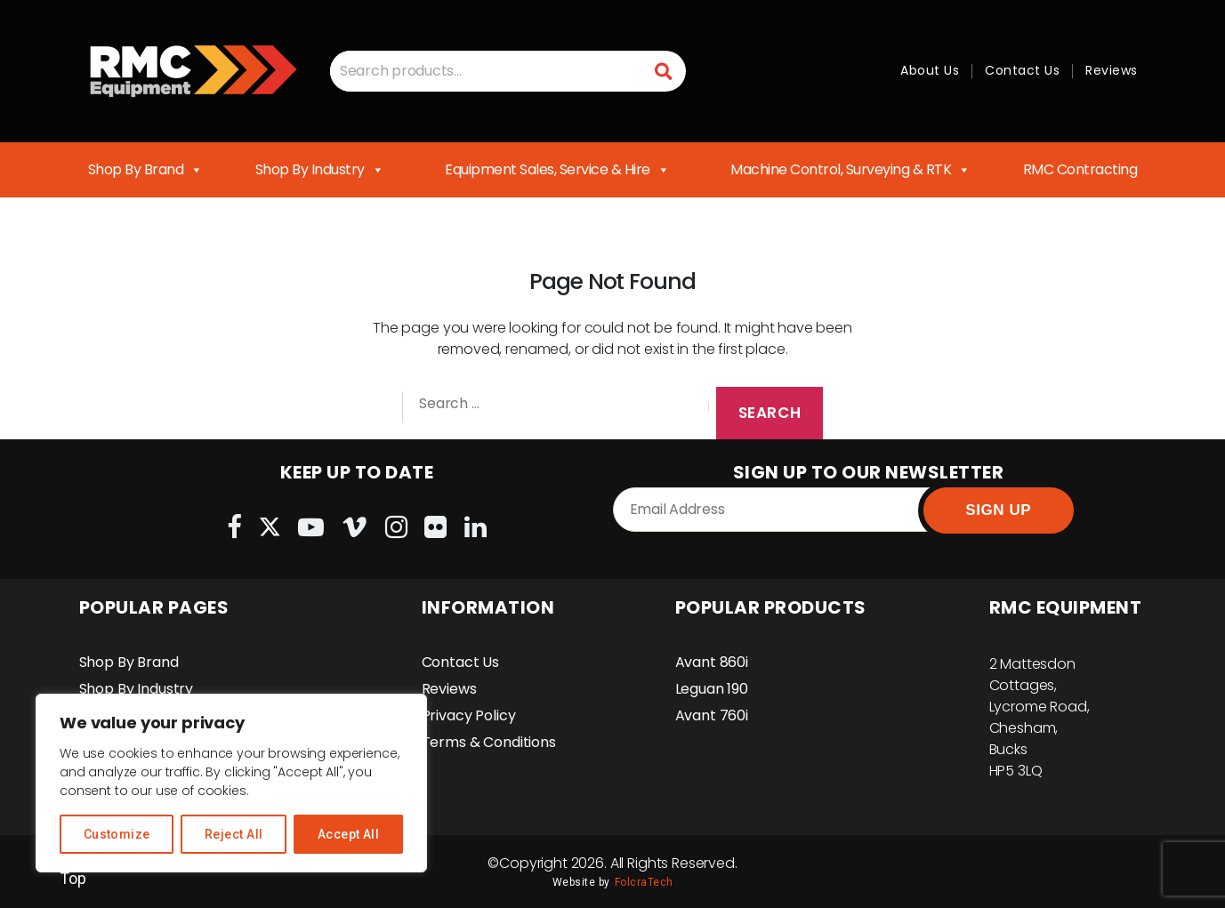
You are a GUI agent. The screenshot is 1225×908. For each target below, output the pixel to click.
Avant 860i (712, 662)
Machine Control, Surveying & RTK (850, 169)
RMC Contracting (1080, 169)
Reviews (1111, 70)
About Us (929, 70)
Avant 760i (712, 715)
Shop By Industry (319, 169)
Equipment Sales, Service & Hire (557, 169)
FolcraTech (644, 882)
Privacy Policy (469, 715)
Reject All (234, 834)
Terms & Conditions (489, 742)
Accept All (349, 834)
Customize (117, 834)
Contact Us (1022, 70)
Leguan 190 (712, 689)
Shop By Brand (145, 169)
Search (663, 71)
